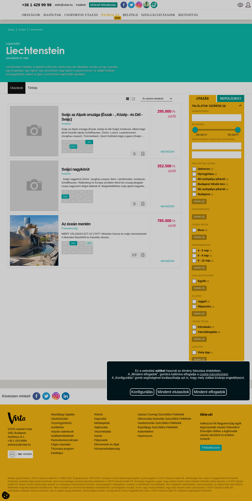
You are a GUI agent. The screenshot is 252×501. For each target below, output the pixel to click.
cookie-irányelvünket (214, 374)
